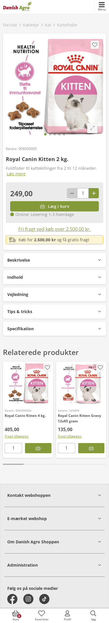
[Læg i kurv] (54, 206)
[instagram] (28, 599)
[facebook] (12, 599)
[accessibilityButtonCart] (15, 615)
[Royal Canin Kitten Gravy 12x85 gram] (81, 383)
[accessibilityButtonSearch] (93, 615)
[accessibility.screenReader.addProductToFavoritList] (47, 367)
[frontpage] (17, 6)
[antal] (83, 193)
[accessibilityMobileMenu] (101, 6)
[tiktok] (44, 599)
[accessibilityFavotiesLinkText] (41, 615)
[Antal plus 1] (94, 193)
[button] (54, 260)
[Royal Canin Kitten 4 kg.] (28, 383)
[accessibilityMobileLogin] (67, 615)
